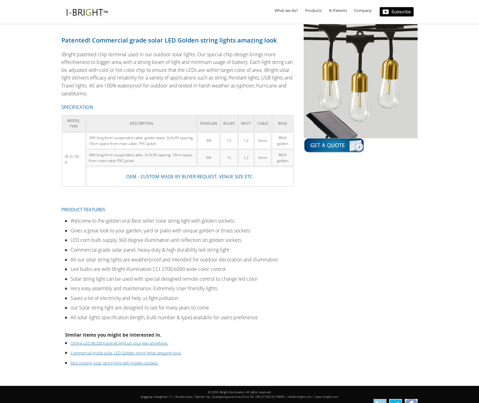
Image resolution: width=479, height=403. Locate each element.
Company (363, 10)
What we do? (286, 10)
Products (313, 10)
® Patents (338, 10)
